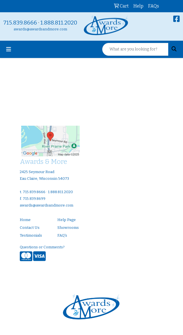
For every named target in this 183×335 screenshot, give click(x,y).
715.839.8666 (20, 22)
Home (25, 220)
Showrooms (68, 227)
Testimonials (31, 235)
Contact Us (30, 227)
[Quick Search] (135, 49)
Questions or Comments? (42, 247)
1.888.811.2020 (58, 22)
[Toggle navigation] (8, 49)
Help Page (66, 220)
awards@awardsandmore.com (40, 29)
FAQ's (62, 235)
